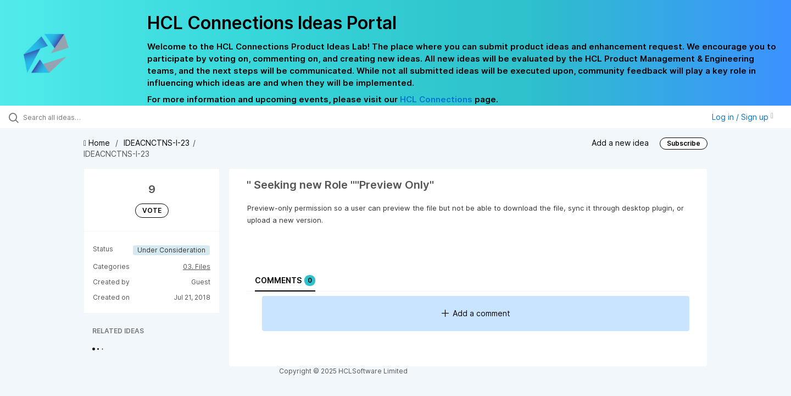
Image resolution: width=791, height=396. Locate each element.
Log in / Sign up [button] (742, 117)
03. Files (196, 266)
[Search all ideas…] (93, 117)
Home (97, 142)
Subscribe (683, 143)
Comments (285, 280)
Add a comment (476, 313)
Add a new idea (620, 142)
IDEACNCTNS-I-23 (157, 142)
